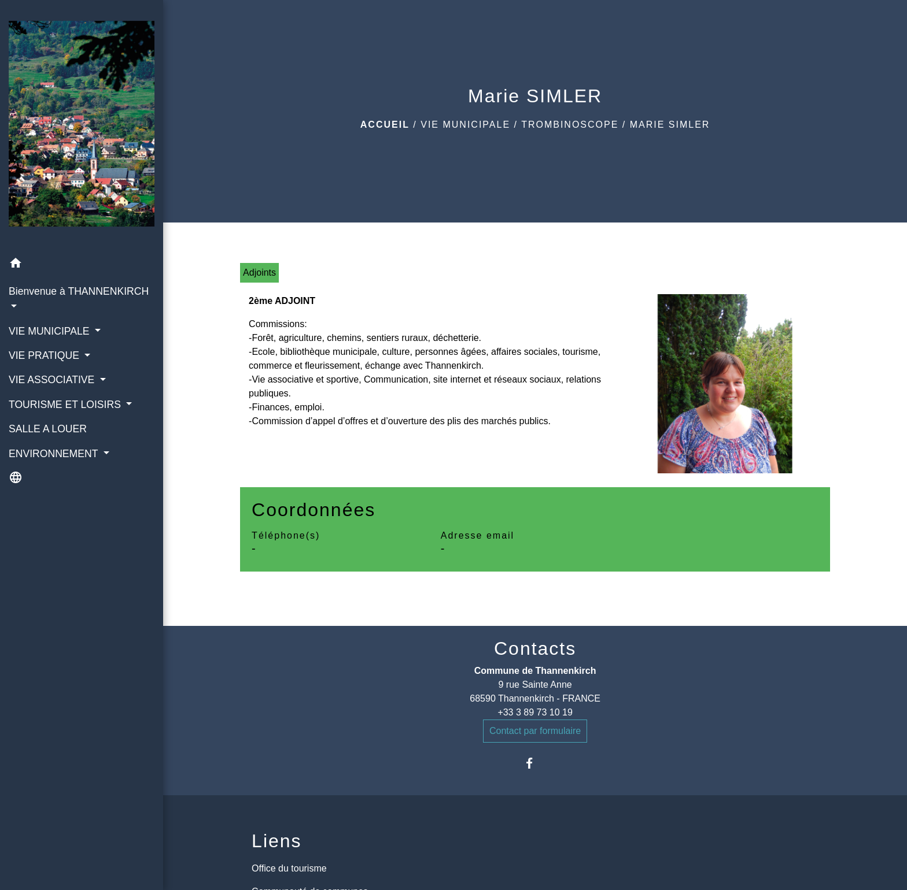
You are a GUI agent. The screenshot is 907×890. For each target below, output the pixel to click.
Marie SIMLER (670, 124)
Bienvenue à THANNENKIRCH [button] (79, 291)
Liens (277, 840)
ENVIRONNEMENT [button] (55, 453)
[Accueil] (81, 126)
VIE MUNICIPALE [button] (50, 331)
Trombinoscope (569, 124)
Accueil (385, 124)
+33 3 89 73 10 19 (534, 712)
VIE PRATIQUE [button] (45, 355)
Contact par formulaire (535, 731)
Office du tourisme (289, 868)
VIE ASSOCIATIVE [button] (53, 379)
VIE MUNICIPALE (465, 124)
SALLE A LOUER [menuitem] (48, 429)
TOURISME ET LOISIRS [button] (66, 404)
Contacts (535, 648)
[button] (81, 265)
